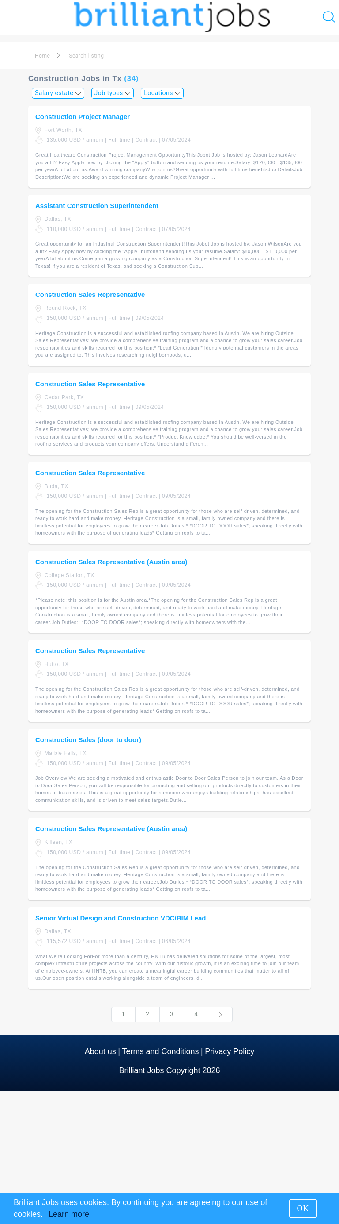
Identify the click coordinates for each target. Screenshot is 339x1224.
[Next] (220, 1015)
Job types (112, 92)
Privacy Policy (229, 1051)
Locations (162, 92)
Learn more (69, 1214)
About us (100, 1051)
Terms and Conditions (160, 1051)
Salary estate (58, 92)
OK (303, 1208)
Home (42, 56)
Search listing (86, 56)
